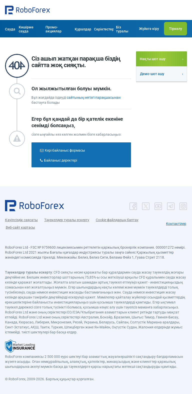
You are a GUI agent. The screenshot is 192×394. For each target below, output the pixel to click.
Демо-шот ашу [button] (152, 74)
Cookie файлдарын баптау (117, 220)
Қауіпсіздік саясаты (21, 220)
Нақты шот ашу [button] (153, 59)
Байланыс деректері (60, 160)
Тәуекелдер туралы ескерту (66, 220)
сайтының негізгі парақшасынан (93, 97)
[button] (27, 10)
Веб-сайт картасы (20, 227)
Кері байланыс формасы (65, 150)
